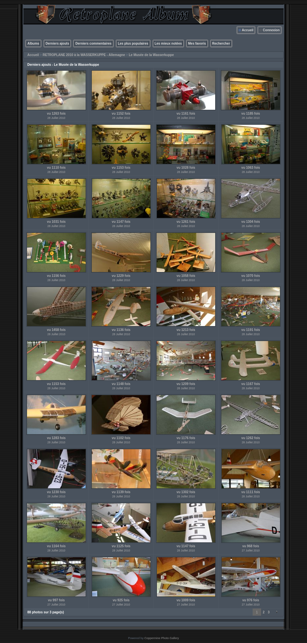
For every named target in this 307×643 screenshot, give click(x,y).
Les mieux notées (168, 43)
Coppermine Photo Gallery (161, 638)
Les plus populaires (133, 43)
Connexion (271, 30)
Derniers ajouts (57, 43)
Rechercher (221, 43)
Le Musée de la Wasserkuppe (151, 55)
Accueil (248, 30)
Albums (33, 43)
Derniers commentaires (93, 43)
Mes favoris (197, 43)
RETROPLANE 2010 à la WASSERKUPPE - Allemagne (84, 55)
